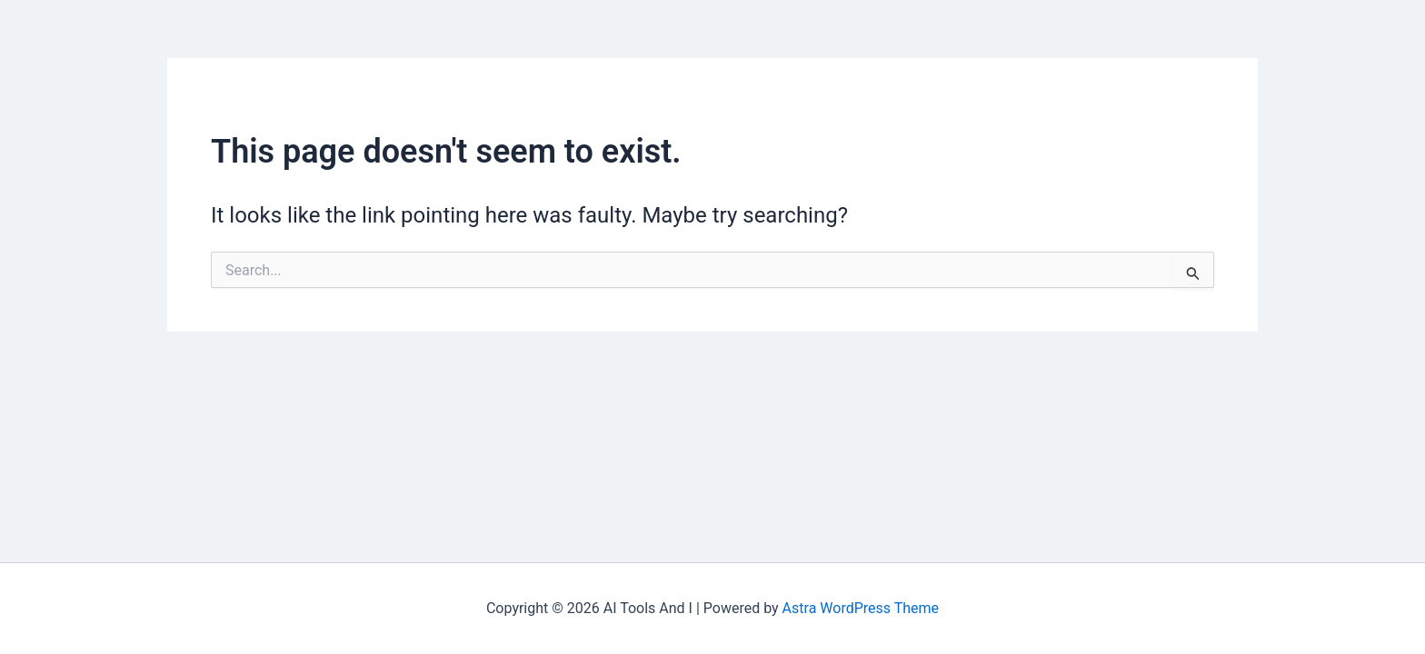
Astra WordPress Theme (860, 608)
